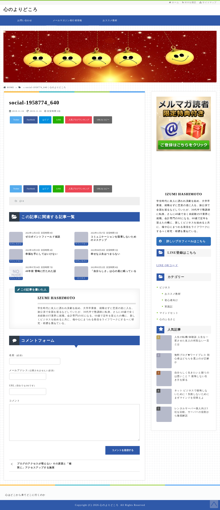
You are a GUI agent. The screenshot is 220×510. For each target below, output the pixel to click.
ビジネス (165, 287)
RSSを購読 (190, 2)
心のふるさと (168, 319)
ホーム (174, 2)
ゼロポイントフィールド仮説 (42, 236)
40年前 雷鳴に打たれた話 (40, 271)
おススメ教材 (110, 20)
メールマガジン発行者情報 (67, 20)
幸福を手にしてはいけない (41, 254)
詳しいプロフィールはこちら (186, 241)
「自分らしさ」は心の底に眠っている (113, 271)
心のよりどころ (20, 9)
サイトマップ (208, 2)
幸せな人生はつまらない (105, 254)
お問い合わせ (24, 20)
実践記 (169, 306)
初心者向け (171, 300)
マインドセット (169, 313)
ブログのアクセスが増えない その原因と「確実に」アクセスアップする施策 (44, 465)
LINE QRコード (167, 265)
